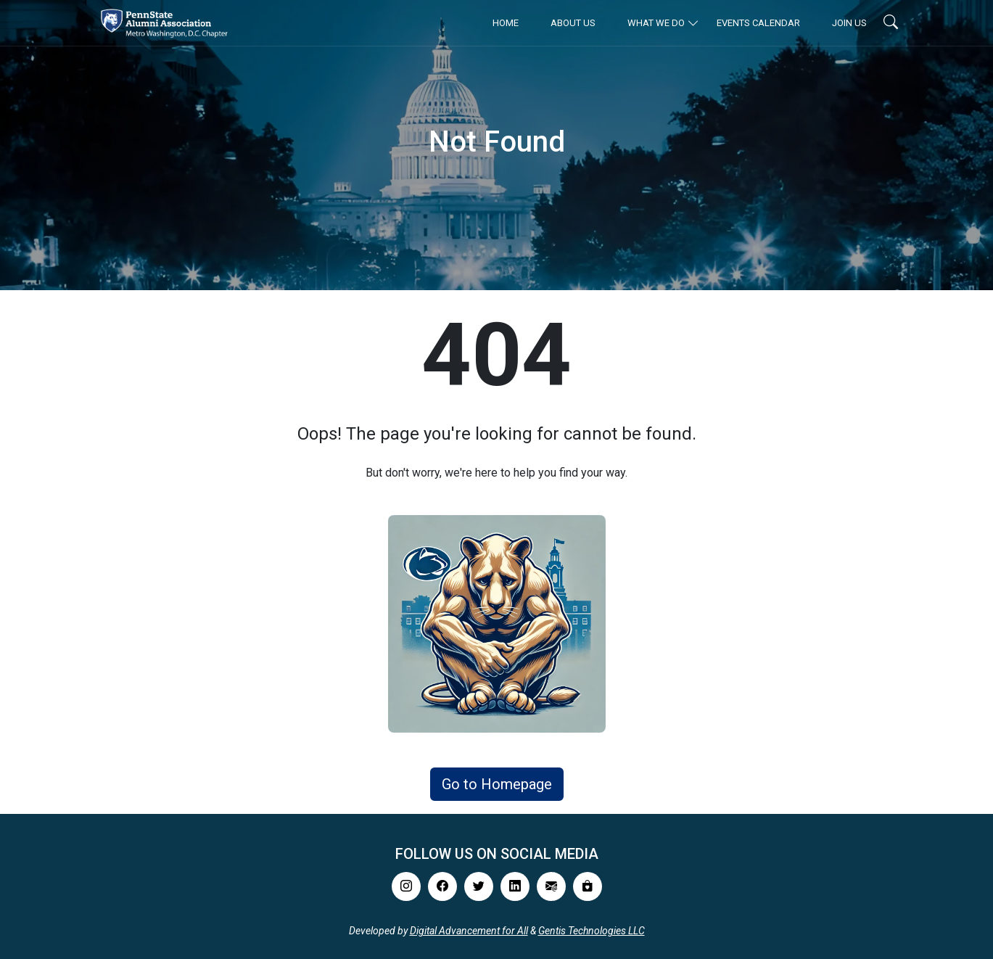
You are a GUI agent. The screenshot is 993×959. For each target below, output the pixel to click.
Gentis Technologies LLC (591, 931)
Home (506, 22)
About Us (573, 22)
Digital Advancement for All (469, 931)
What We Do (656, 22)
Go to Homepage (497, 784)
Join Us (849, 22)
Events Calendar (758, 22)
